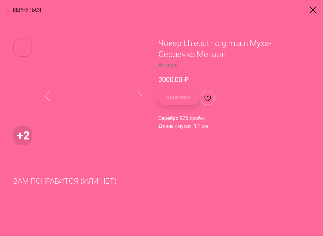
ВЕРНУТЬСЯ (27, 10)
